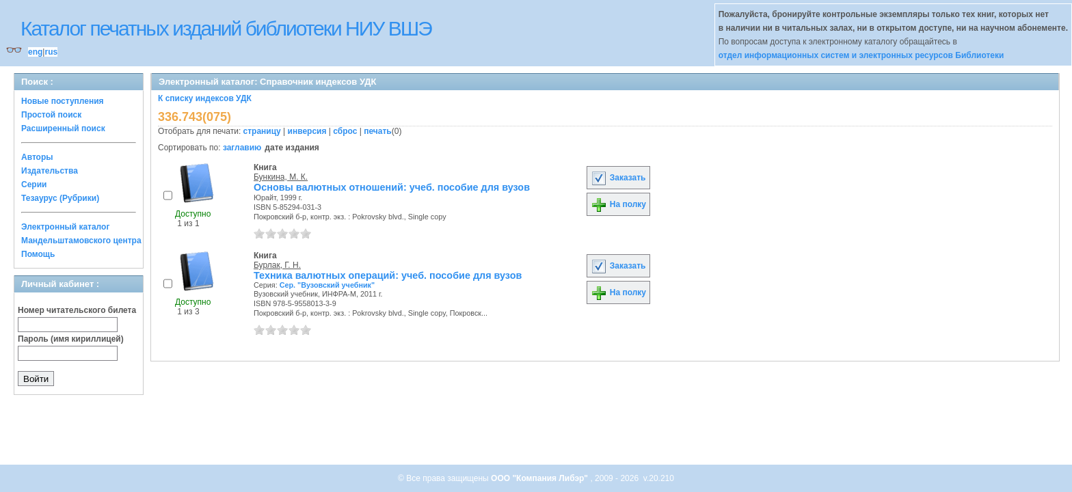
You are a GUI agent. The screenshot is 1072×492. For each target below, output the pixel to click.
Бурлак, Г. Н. (277, 265)
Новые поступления (62, 101)
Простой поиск (51, 115)
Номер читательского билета (77, 310)
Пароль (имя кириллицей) (71, 339)
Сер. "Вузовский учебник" (327, 285)
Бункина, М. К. (281, 177)
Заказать (618, 177)
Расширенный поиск (63, 128)
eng (35, 52)
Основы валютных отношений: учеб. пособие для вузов (392, 187)
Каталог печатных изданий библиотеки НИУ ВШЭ (226, 28)
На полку (618, 204)
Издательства (49, 171)
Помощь (38, 254)
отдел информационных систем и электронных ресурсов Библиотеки (861, 55)
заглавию (242, 147)
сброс (345, 131)
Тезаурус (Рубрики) (60, 198)
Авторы (37, 157)
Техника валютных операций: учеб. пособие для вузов (388, 275)
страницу (262, 131)
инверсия (307, 131)
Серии (33, 184)
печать (378, 131)
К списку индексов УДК (205, 98)
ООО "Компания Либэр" (540, 478)
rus (50, 52)
